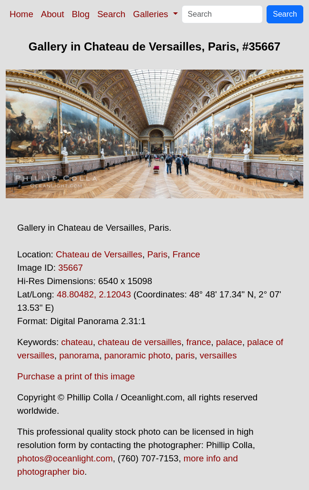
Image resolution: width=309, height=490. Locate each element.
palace (229, 342)
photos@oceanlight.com (65, 458)
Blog (81, 14)
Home (21, 14)
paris (185, 355)
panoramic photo (137, 355)
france (198, 342)
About (52, 14)
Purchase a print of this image (76, 376)
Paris (157, 254)
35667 (70, 268)
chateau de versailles (139, 342)
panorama (79, 355)
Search (111, 14)
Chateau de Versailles (99, 254)
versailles (218, 355)
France (186, 254)
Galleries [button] (152, 14)
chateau (77, 342)
